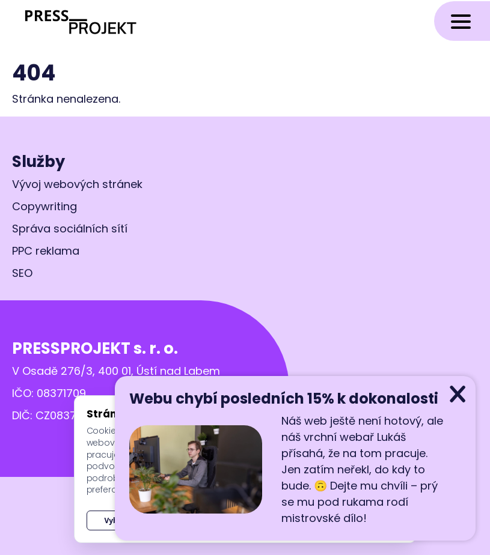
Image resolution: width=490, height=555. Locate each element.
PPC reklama (45, 250)
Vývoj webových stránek (77, 184)
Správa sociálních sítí (69, 228)
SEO (22, 273)
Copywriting (44, 206)
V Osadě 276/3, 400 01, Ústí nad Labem (116, 370)
